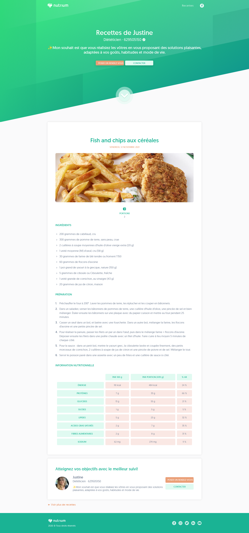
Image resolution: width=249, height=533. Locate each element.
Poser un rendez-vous (111, 63)
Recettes (188, 5)
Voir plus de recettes (61, 505)
